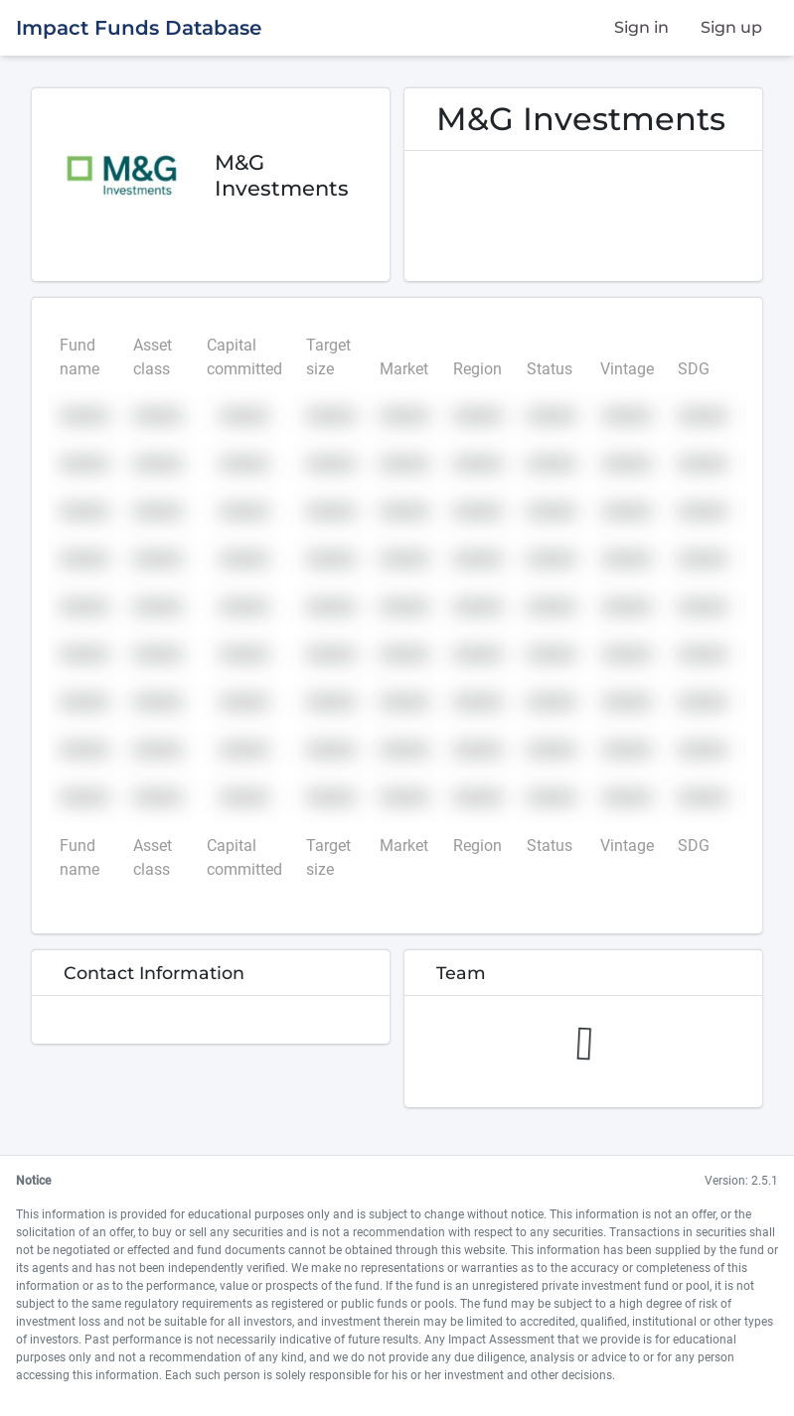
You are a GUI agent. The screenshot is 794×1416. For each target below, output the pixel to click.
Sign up (731, 27)
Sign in (641, 27)
